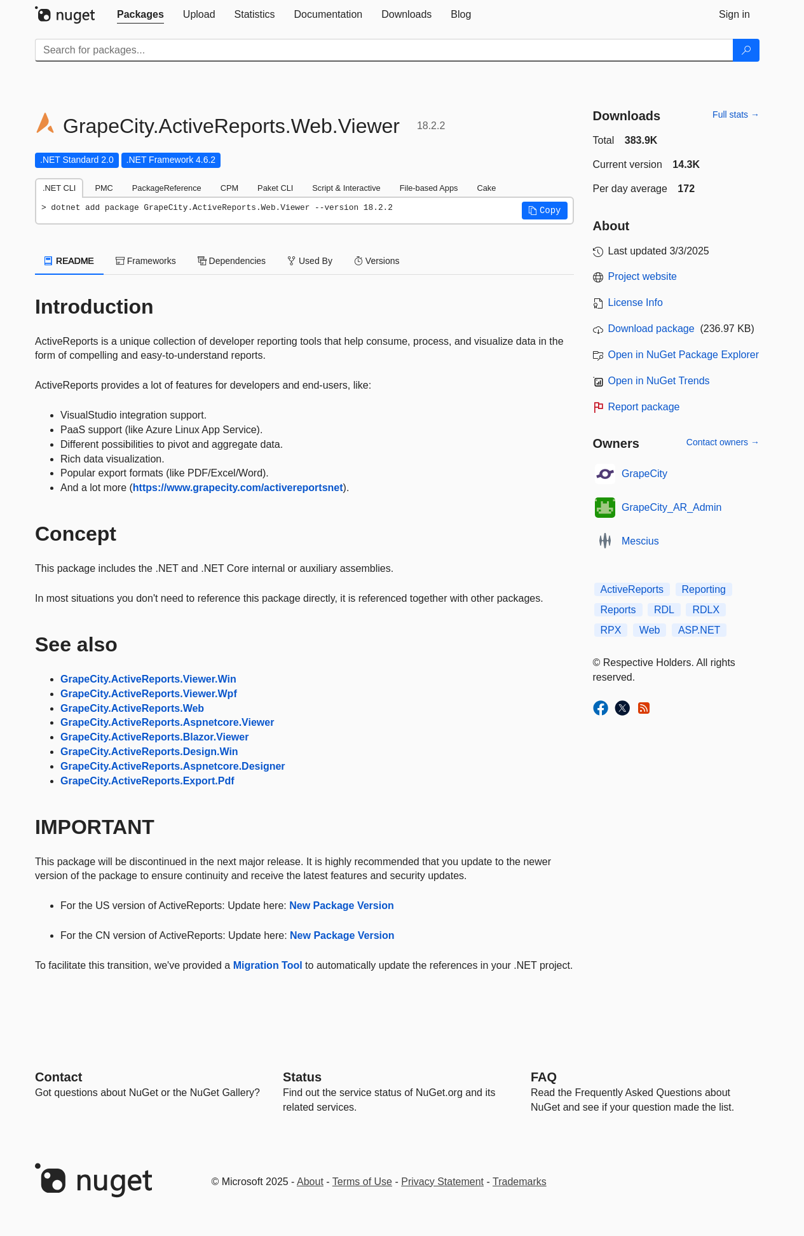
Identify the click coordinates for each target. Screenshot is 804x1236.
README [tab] (69, 260)
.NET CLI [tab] (59, 188)
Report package (644, 406)
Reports (618, 609)
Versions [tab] (377, 260)
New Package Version (341, 905)
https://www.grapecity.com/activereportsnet (238, 487)
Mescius (640, 541)
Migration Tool (268, 965)
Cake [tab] (486, 188)
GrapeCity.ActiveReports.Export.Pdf (147, 780)
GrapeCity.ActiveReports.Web (132, 708)
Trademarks (520, 1181)
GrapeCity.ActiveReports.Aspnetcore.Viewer (167, 722)
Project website (643, 276)
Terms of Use (362, 1181)
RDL (664, 609)
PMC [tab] (103, 188)
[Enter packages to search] (384, 50)
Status (302, 1077)
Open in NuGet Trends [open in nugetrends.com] (659, 380)
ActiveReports (632, 589)
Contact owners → (723, 442)
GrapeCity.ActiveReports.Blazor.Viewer (154, 737)
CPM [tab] (229, 188)
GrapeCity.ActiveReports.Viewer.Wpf (148, 693)
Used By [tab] (309, 260)
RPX (611, 630)
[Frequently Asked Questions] (544, 1077)
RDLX (705, 609)
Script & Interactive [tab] (346, 188)
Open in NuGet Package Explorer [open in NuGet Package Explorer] (683, 354)
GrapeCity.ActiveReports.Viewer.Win (148, 679)
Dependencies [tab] (232, 260)
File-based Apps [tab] (429, 188)
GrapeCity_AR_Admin (671, 507)
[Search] (746, 50)
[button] (545, 210)
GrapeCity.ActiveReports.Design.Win (149, 751)
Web (649, 630)
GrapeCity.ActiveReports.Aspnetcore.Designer (172, 766)
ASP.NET (699, 630)
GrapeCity (644, 473)
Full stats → (736, 114)
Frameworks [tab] (146, 260)
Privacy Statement (442, 1181)
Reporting (704, 589)
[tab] (140, 15)
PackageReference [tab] (166, 188)
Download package (651, 328)
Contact (58, 1077)
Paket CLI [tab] (275, 188)
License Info (635, 302)
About (310, 1181)
